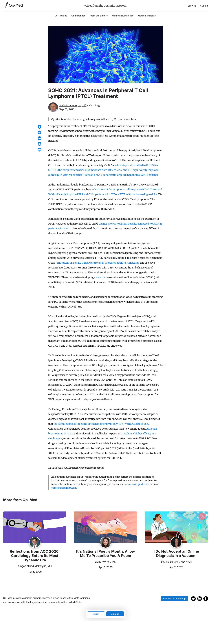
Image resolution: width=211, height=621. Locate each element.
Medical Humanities (123, 15)
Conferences (78, 15)
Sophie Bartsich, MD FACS (176, 561)
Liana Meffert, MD (105, 561)
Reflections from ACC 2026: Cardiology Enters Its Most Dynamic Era (35, 555)
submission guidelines (137, 484)
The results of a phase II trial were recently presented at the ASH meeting (98, 262)
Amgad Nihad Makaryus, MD (35, 566)
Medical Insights (147, 15)
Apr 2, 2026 (93, 567)
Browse (192, 6)
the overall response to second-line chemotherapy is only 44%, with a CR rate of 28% (101, 423)
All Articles (61, 15)
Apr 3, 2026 (22, 571)
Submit (204, 6)
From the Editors (99, 15)
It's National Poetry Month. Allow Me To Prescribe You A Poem (105, 553)
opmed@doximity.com (64, 487)
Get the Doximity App (174, 598)
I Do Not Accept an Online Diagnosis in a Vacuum (176, 553)
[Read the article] (34, 527)
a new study (101, 277)
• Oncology (93, 105)
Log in (96, 613)
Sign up (115, 613)
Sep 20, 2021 (66, 109)
